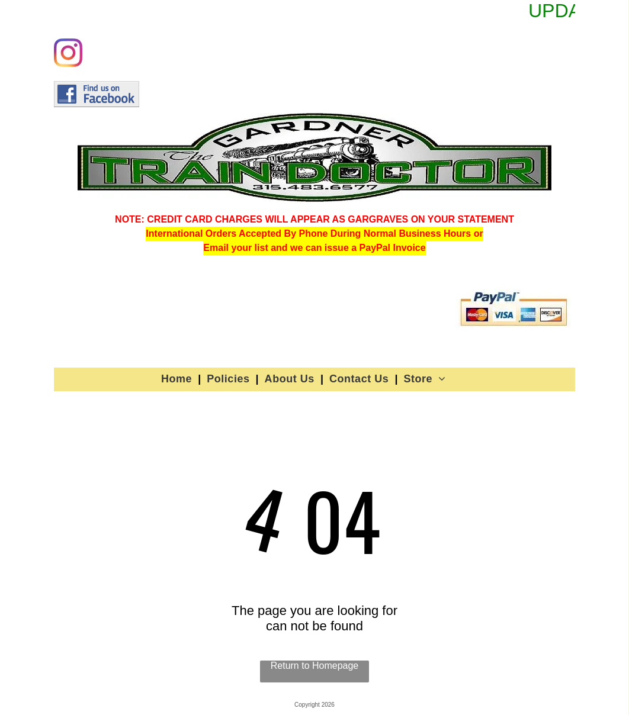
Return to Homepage (315, 666)
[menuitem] (178, 378)
